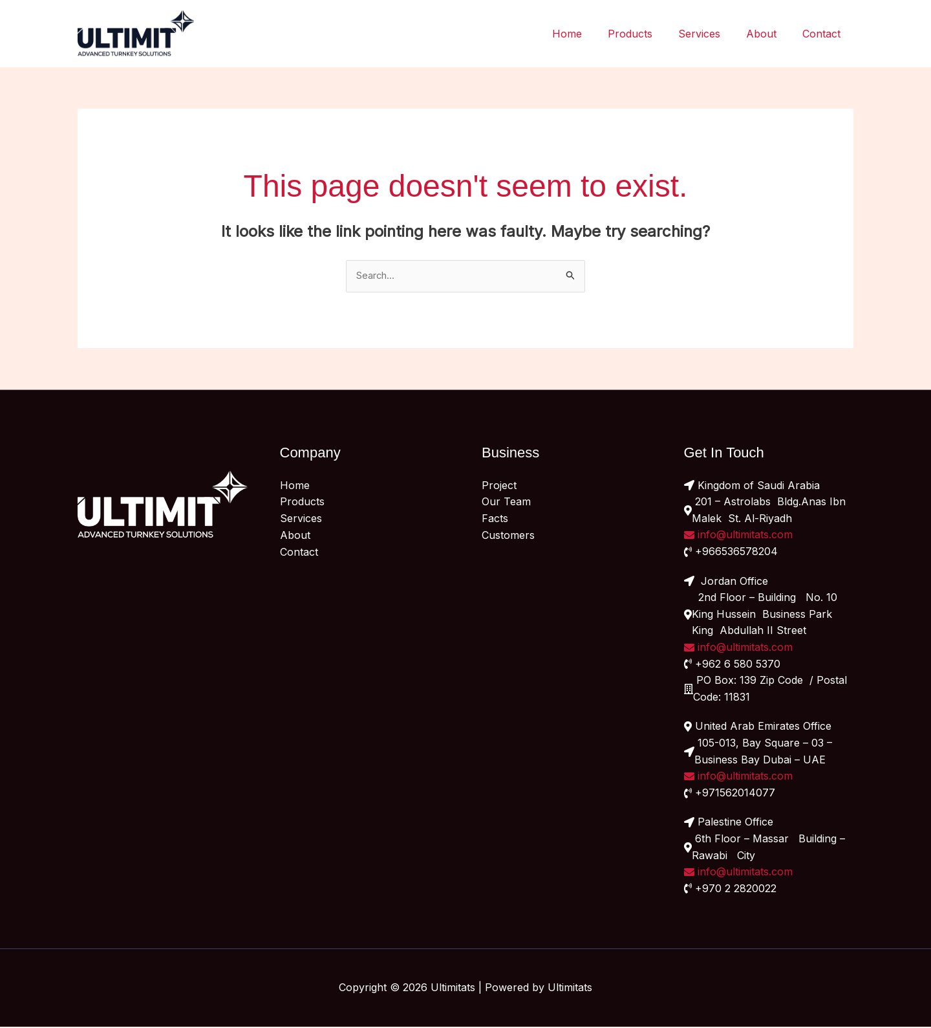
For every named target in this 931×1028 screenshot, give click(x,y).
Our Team (506, 502)
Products (648, 33)
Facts (495, 519)
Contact (824, 33)
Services (712, 33)
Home (590, 33)
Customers (508, 535)
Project (499, 486)
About (769, 33)
